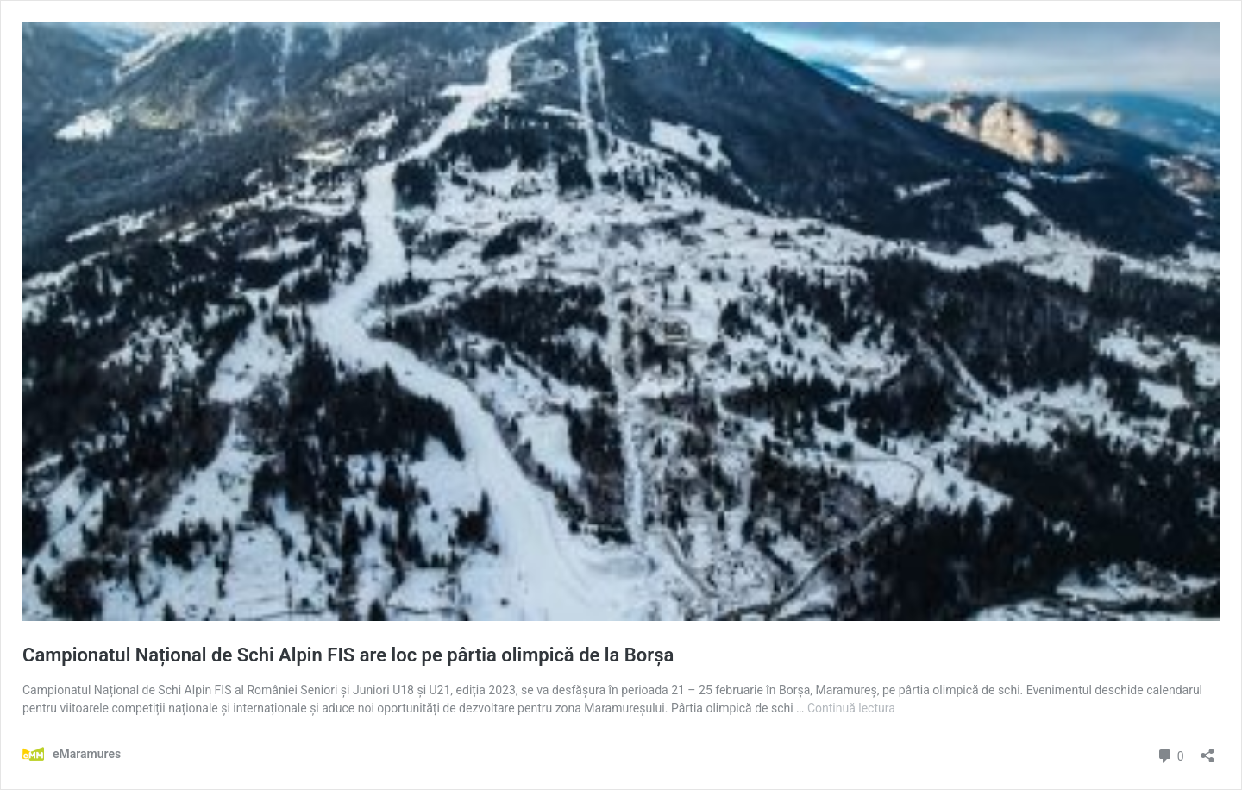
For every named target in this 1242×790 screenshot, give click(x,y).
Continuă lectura (851, 708)
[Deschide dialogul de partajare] (1207, 750)
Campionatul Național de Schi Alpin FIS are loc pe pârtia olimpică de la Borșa (348, 655)
